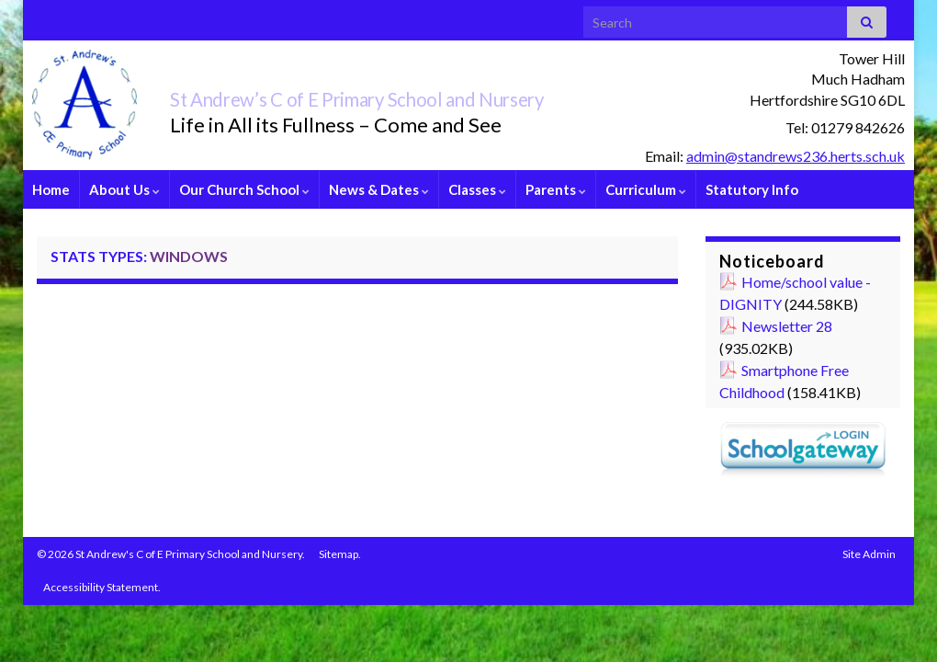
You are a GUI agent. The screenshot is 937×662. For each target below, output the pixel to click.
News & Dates (379, 189)
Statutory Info (752, 189)
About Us (124, 189)
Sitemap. (340, 554)
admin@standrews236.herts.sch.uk (795, 156)
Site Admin (869, 554)
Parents (555, 189)
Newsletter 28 (786, 326)
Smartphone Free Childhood (784, 381)
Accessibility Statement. (102, 587)
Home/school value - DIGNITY (795, 293)
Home (51, 189)
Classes (477, 189)
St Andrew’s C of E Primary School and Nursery (432, 95)
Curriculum (645, 189)
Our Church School (244, 189)
